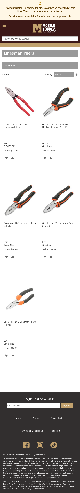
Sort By (48, 74)
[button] (6, 157)
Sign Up (67, 405)
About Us (20, 418)
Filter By (10, 65)
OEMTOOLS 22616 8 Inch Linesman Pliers (16, 126)
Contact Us (37, 418)
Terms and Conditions (31, 430)
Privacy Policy (57, 418)
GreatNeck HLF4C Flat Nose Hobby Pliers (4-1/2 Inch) (56, 126)
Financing (55, 430)
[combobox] (40, 38)
